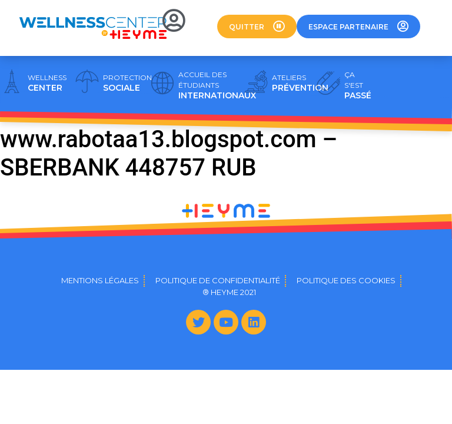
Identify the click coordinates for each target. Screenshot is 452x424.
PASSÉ (357, 85)
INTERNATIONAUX (217, 85)
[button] (257, 26)
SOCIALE (127, 83)
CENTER (47, 83)
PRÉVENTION (300, 83)
